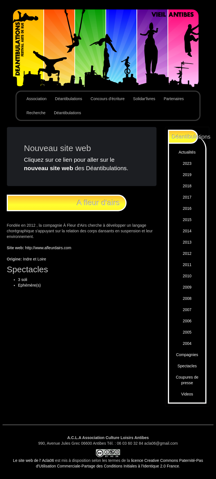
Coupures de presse (187, 380)
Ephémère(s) (29, 285)
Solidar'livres (144, 98)
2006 (187, 321)
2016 (187, 208)
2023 (187, 163)
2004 (187, 343)
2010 (187, 276)
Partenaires (174, 98)
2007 (187, 309)
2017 (187, 197)
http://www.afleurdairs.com (48, 248)
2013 (187, 242)
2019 (187, 174)
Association (36, 98)
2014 (187, 231)
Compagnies (187, 354)
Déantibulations (68, 98)
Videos (187, 394)
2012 (187, 253)
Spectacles (187, 366)
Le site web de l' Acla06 (33, 460)
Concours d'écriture (108, 98)
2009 (187, 287)
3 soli (22, 279)
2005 (187, 332)
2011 (187, 264)
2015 (187, 219)
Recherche (36, 113)
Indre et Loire (34, 259)
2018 (187, 186)
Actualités (187, 152)
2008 (187, 298)
